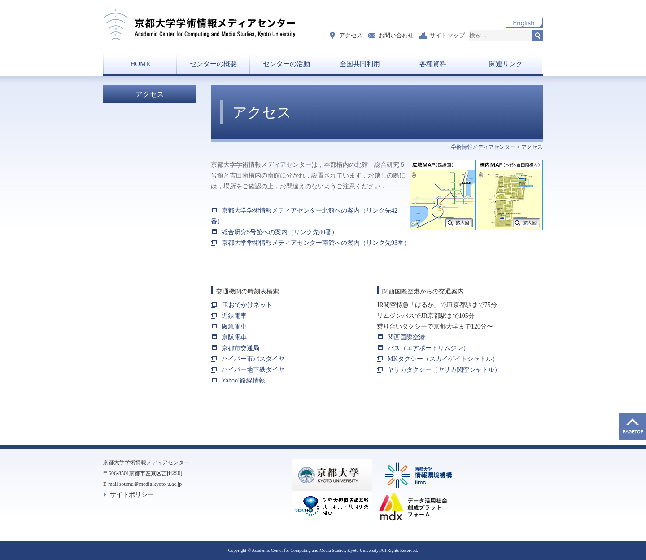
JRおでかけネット (247, 305)
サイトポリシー (132, 494)
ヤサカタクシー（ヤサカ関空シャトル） (444, 369)
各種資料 (432, 63)
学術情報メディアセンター (483, 147)
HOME (140, 63)
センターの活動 (286, 63)
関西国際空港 (406, 337)
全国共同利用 (360, 63)
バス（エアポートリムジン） (428, 348)
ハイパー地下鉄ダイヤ (253, 369)
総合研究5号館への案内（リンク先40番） (280, 232)
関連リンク (506, 63)
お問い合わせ (396, 35)
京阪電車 (234, 337)
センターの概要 (213, 63)
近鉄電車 (234, 315)
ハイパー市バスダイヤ (253, 359)
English (524, 23)
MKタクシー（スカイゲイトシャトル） (443, 359)
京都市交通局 (240, 348)
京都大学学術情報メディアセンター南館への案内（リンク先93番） (316, 243)
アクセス (350, 35)
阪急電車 (234, 326)
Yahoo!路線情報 (243, 380)
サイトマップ (447, 35)
